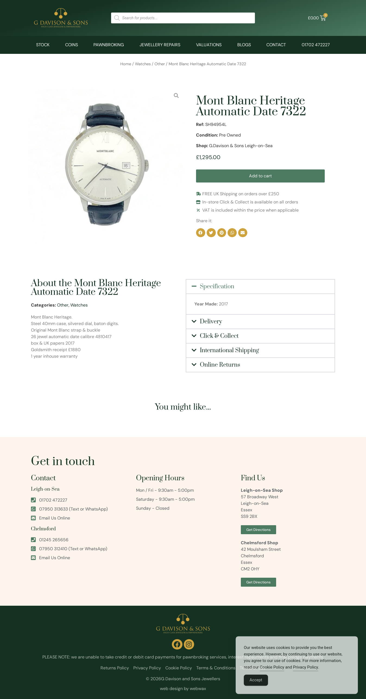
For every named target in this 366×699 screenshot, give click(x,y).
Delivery (211, 321)
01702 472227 (316, 45)
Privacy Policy (305, 675)
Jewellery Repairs (160, 45)
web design (171, 688)
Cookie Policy (272, 675)
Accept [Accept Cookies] (256, 687)
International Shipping (229, 350)
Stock (42, 45)
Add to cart (260, 176)
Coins (71, 45)
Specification (217, 286)
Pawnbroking (108, 45)
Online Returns (220, 365)
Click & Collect (219, 336)
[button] (200, 232)
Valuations (209, 45)
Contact (276, 45)
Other (159, 64)
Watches (143, 64)
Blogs (244, 45)
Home (125, 64)
